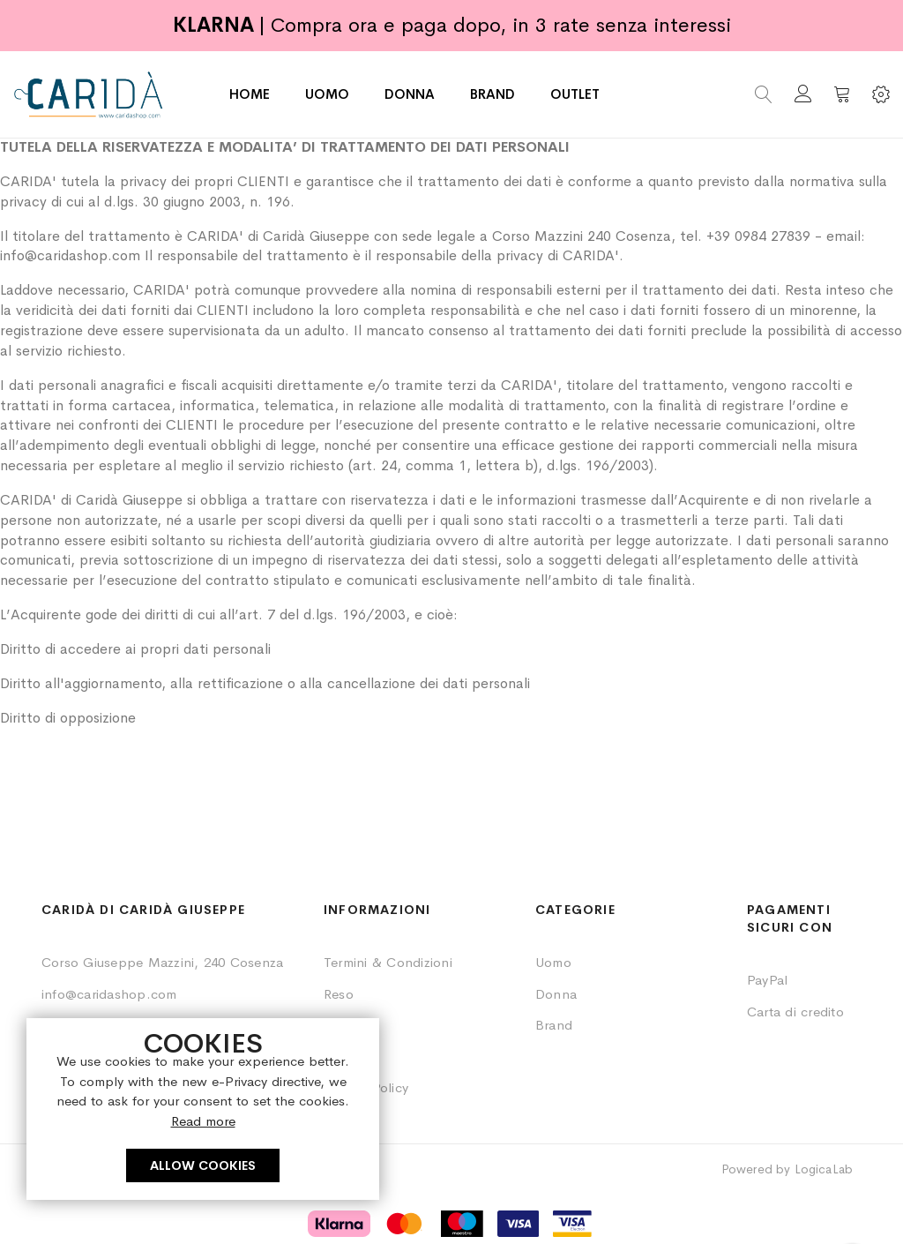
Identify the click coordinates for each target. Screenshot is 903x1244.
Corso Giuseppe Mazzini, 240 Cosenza (162, 962)
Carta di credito (795, 1011)
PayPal (767, 979)
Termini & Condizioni (388, 962)
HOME (249, 94)
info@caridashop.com (109, 993)
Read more (203, 1121)
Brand (553, 1024)
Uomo (553, 962)
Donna (556, 993)
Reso (339, 993)
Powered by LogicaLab (787, 1169)
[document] (203, 1109)
